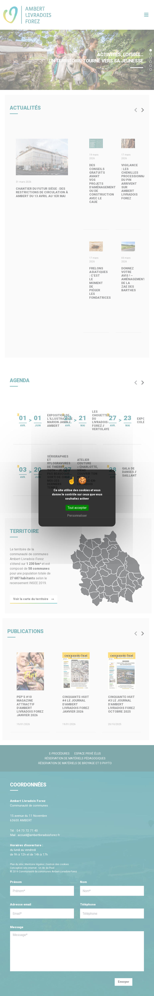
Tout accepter (77, 508)
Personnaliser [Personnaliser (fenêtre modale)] (77, 515)
